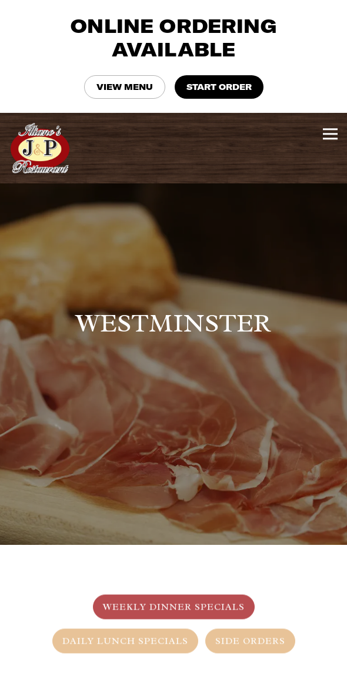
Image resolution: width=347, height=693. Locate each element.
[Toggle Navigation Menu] (330, 134)
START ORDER (219, 87)
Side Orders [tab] (250, 629)
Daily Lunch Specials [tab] (125, 629)
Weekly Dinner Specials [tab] (174, 595)
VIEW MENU (124, 87)
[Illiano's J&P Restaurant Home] (44, 148)
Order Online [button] (173, 681)
